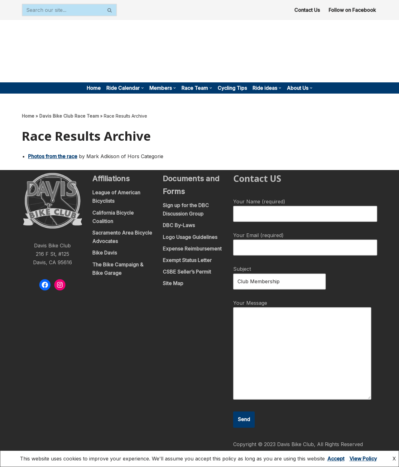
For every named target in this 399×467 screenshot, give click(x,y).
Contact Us (307, 10)
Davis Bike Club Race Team (69, 116)
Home (94, 88)
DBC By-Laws (179, 225)
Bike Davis (104, 253)
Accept (335, 458)
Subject (279, 275)
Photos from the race (52, 156)
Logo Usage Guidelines (190, 237)
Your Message (302, 350)
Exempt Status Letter (187, 260)
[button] (142, 88)
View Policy (363, 458)
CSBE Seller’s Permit (187, 272)
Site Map (173, 283)
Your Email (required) (305, 241)
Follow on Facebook (352, 10)
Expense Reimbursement (192, 249)
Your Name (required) (305, 207)
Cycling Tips (232, 88)
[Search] (62, 10)
